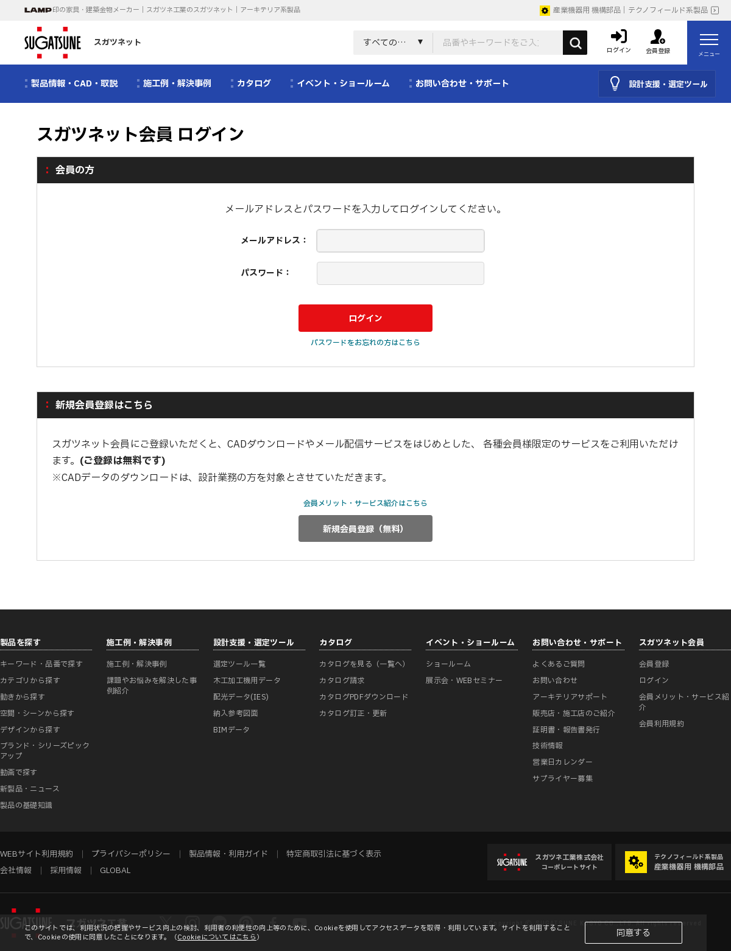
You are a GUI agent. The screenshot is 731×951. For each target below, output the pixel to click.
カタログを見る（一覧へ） (364, 664)
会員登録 (654, 664)
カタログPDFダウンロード (364, 697)
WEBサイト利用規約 (36, 854)
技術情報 (547, 745)
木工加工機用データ (247, 680)
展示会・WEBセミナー (464, 680)
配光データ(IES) (241, 697)
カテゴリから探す (30, 680)
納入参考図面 (235, 713)
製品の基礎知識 (26, 805)
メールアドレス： (275, 240)
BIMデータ (231, 730)
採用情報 (66, 871)
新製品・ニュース (30, 789)
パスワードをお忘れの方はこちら (365, 342)
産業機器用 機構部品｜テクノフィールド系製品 (624, 10)
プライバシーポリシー (131, 854)
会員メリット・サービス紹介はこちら (365, 503)
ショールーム (448, 664)
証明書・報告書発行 (566, 730)
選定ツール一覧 (239, 664)
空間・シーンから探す (37, 713)
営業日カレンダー (562, 762)
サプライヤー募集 (562, 778)
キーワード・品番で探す (41, 664)
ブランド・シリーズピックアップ (45, 751)
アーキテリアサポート (570, 697)
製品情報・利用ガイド (228, 854)
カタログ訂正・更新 (353, 713)
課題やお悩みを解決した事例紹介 (152, 686)
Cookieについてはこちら (216, 937)
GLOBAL (115, 871)
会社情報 (16, 871)
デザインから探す (30, 730)
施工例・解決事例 (137, 664)
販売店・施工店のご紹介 (573, 713)
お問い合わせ (554, 680)
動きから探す (22, 697)
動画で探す (19, 772)
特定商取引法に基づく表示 (333, 854)
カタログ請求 (341, 680)
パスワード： (266, 273)
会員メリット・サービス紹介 (684, 702)
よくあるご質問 (558, 664)
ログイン (654, 680)
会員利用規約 (661, 723)
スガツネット (82, 42)
